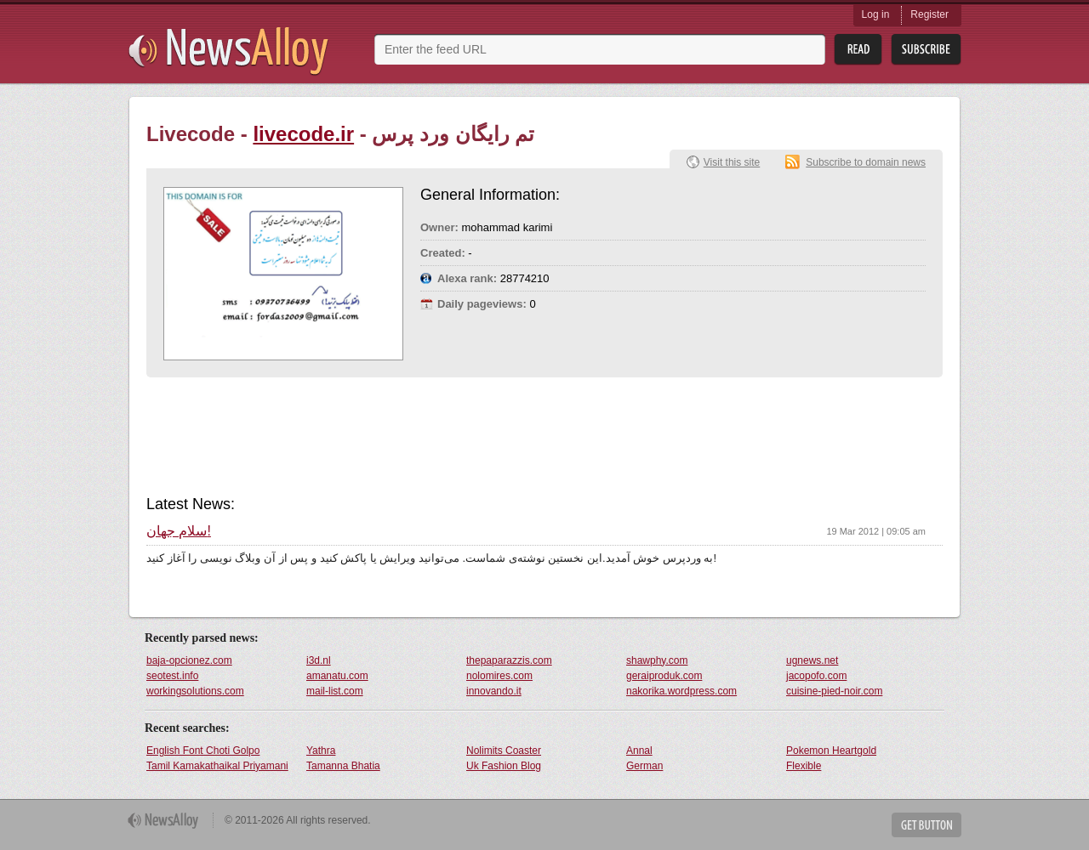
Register (929, 14)
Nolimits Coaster (503, 750)
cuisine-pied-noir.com (834, 691)
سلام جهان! (178, 531)
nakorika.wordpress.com (681, 691)
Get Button (926, 825)
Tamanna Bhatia (343, 766)
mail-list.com (334, 691)
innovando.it (494, 691)
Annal (639, 750)
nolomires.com (499, 676)
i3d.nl (318, 660)
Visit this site (732, 162)
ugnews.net (812, 660)
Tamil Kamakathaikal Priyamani (217, 766)
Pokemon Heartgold (831, 750)
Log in (876, 14)
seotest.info (172, 676)
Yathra (320, 750)
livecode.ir (303, 133)
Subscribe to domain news (866, 162)
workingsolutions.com (195, 691)
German (644, 766)
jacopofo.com (816, 676)
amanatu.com (337, 676)
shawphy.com (656, 660)
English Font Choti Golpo (202, 750)
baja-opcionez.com (189, 660)
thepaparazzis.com (509, 660)
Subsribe (926, 49)
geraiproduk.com (664, 676)
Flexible (803, 766)
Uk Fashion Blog (503, 766)
